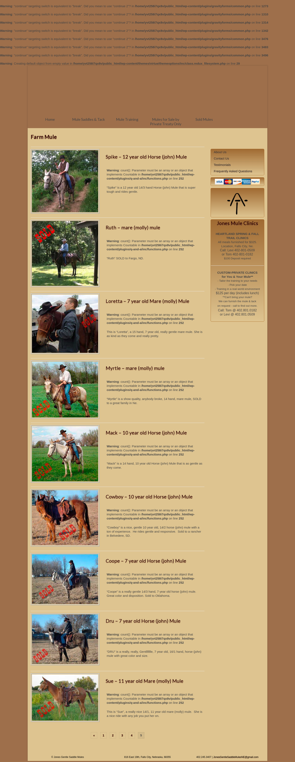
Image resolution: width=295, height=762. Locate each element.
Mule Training (127, 119)
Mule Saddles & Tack (88, 119)
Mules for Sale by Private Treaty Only (165, 121)
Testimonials (222, 164)
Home (50, 119)
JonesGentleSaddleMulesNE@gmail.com (235, 757)
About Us (220, 152)
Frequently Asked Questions (233, 171)
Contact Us (221, 158)
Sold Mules (204, 119)
